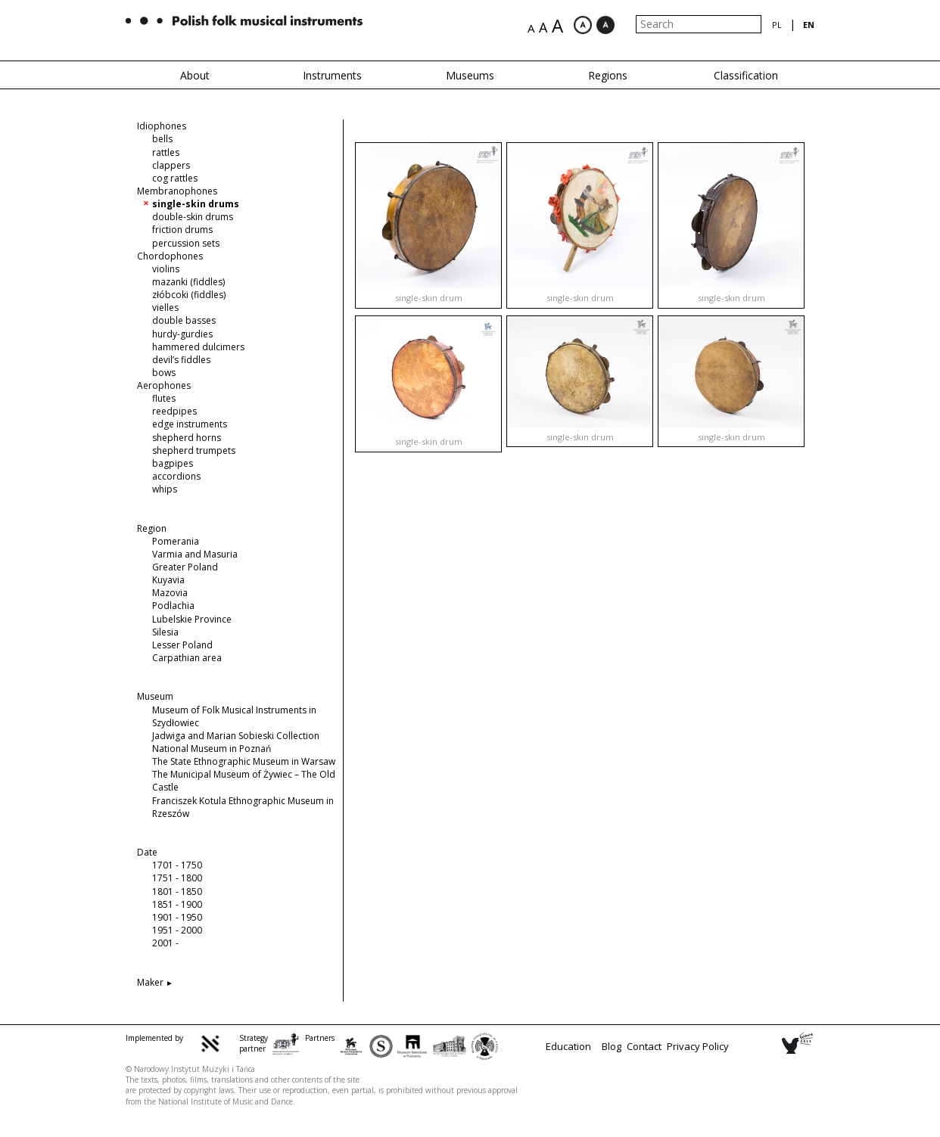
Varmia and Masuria (195, 554)
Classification (746, 75)
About (195, 75)
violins (165, 269)
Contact (644, 1046)
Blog (611, 1046)
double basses (184, 320)
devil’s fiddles (181, 359)
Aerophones (164, 385)
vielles (165, 307)
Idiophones (161, 126)
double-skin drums (192, 216)
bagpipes (172, 463)
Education (568, 1046)
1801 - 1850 (177, 891)
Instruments (332, 75)
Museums (470, 75)
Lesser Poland (182, 644)
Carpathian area (187, 657)
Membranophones (177, 191)
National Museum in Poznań (211, 748)
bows (164, 372)
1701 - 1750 (177, 865)
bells (162, 138)
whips (164, 489)
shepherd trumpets (193, 450)
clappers (171, 165)
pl (777, 24)
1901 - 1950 (177, 917)
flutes (164, 398)
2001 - (165, 943)
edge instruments (189, 424)
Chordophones (170, 256)
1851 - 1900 (177, 904)
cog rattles (175, 178)
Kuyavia (168, 579)
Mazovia (170, 592)
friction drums (182, 229)
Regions (607, 75)
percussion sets (185, 243)
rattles (165, 152)
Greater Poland (185, 567)
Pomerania (175, 541)
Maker (150, 982)
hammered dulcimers (198, 346)
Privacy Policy (698, 1046)
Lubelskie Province (192, 619)
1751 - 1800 (177, 877)
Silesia (165, 632)
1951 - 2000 (177, 930)
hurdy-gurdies (182, 334)
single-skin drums (195, 203)
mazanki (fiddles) (188, 281)
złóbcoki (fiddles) (189, 294)
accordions (176, 476)
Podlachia (173, 605)
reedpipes (174, 411)
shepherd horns (186, 437)
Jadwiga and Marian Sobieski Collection (235, 735)
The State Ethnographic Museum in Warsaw (243, 761)
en (808, 24)
